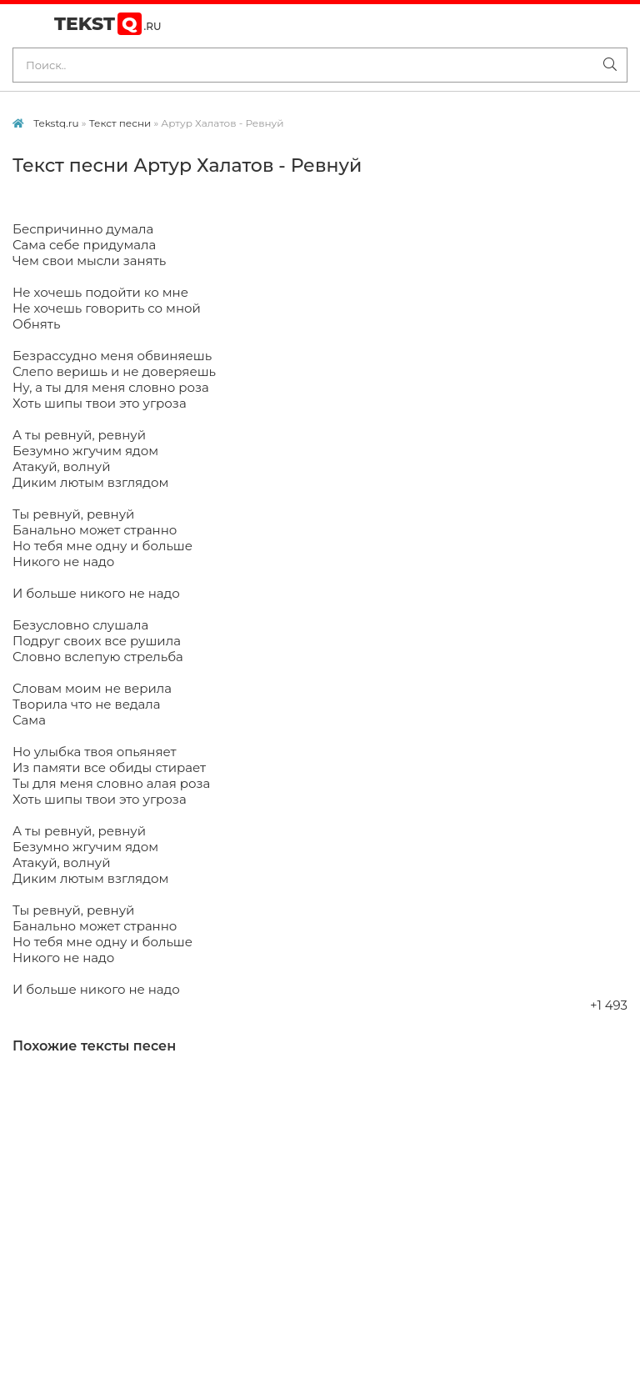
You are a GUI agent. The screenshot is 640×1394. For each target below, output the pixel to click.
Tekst (108, 24)
